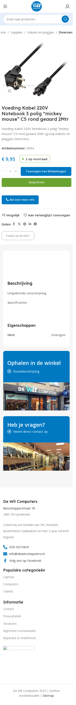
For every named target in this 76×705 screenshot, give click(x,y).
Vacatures (10, 624)
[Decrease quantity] (4, 171)
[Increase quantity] (16, 171)
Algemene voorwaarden (19, 631)
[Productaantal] (10, 171)
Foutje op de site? (18, 236)
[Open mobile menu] (5, 6)
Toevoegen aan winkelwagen (46, 171)
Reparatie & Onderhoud (19, 638)
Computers (10, 584)
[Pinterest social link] (24, 224)
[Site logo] (36, 6)
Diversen (65, 32)
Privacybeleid (12, 616)
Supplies (17, 32)
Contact (8, 609)
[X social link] (19, 224)
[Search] (36, 19)
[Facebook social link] (13, 224)
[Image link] (19, 661)
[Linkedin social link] (30, 224)
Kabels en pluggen (40, 32)
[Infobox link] (20, 501)
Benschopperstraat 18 (19, 508)
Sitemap (48, 696)
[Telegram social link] (35, 224)
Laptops (8, 577)
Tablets (8, 591)
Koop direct (36, 182)
